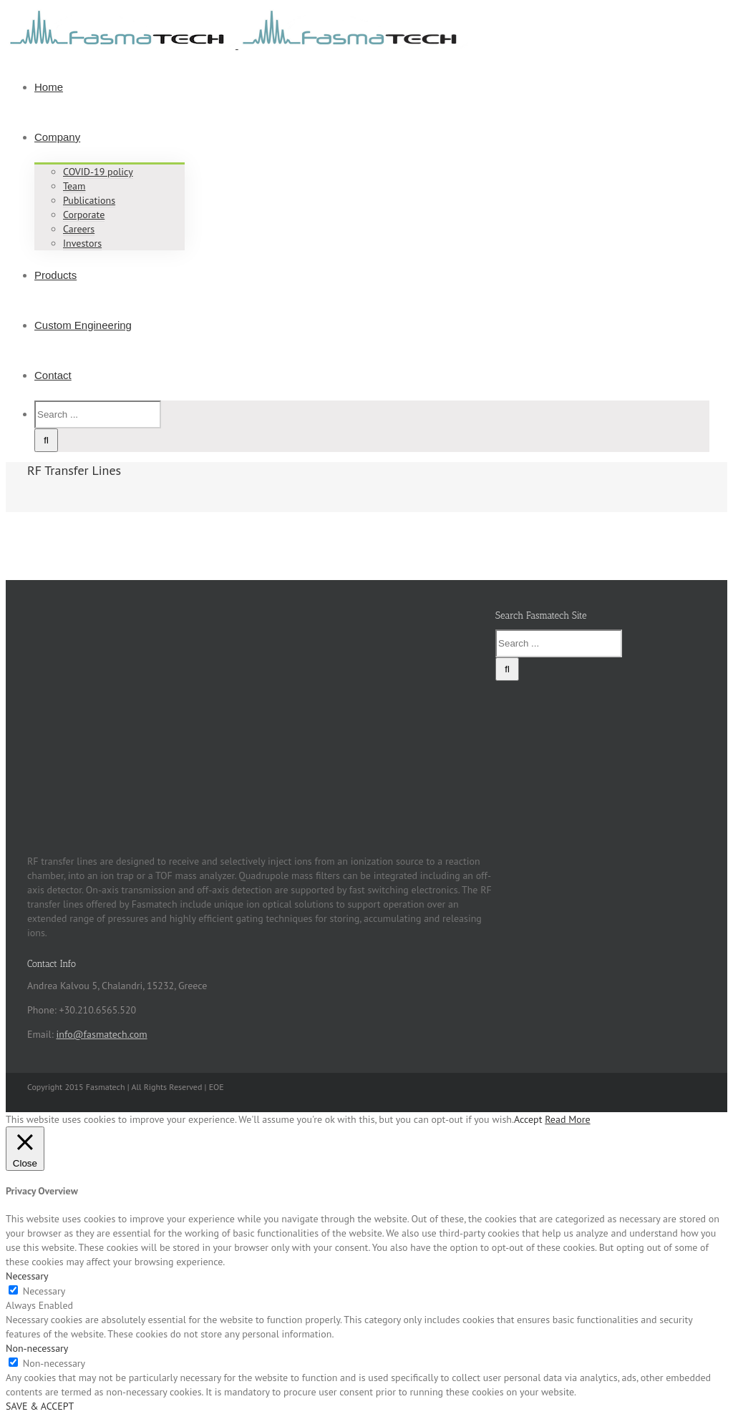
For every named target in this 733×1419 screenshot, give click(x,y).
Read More (567, 1119)
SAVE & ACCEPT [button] (40, 1406)
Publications (89, 200)
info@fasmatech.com (101, 1034)
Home (48, 87)
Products (55, 275)
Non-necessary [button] (37, 1348)
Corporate (84, 214)
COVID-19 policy (98, 171)
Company (57, 137)
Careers (78, 228)
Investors (82, 243)
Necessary (44, 1291)
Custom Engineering (83, 325)
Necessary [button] (27, 1276)
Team (74, 186)
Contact (53, 375)
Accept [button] (528, 1119)
